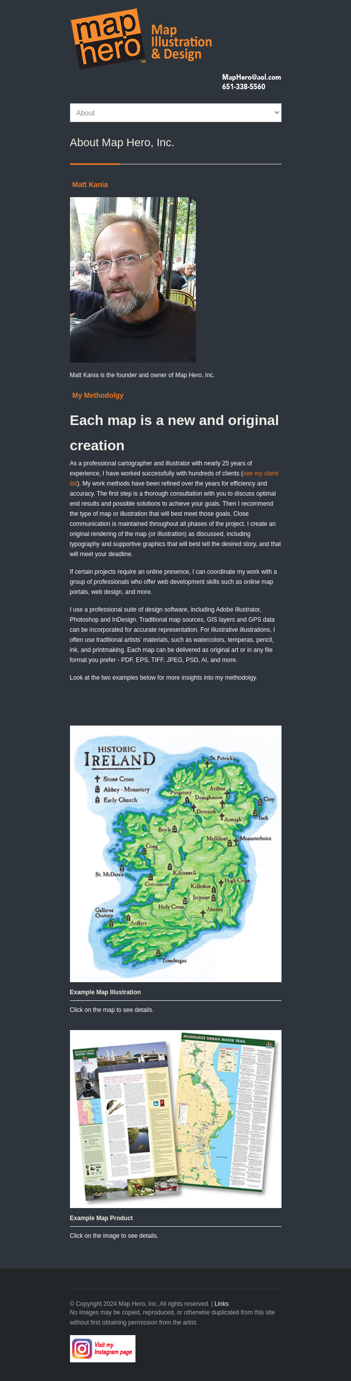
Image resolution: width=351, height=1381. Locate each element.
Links (222, 1303)
